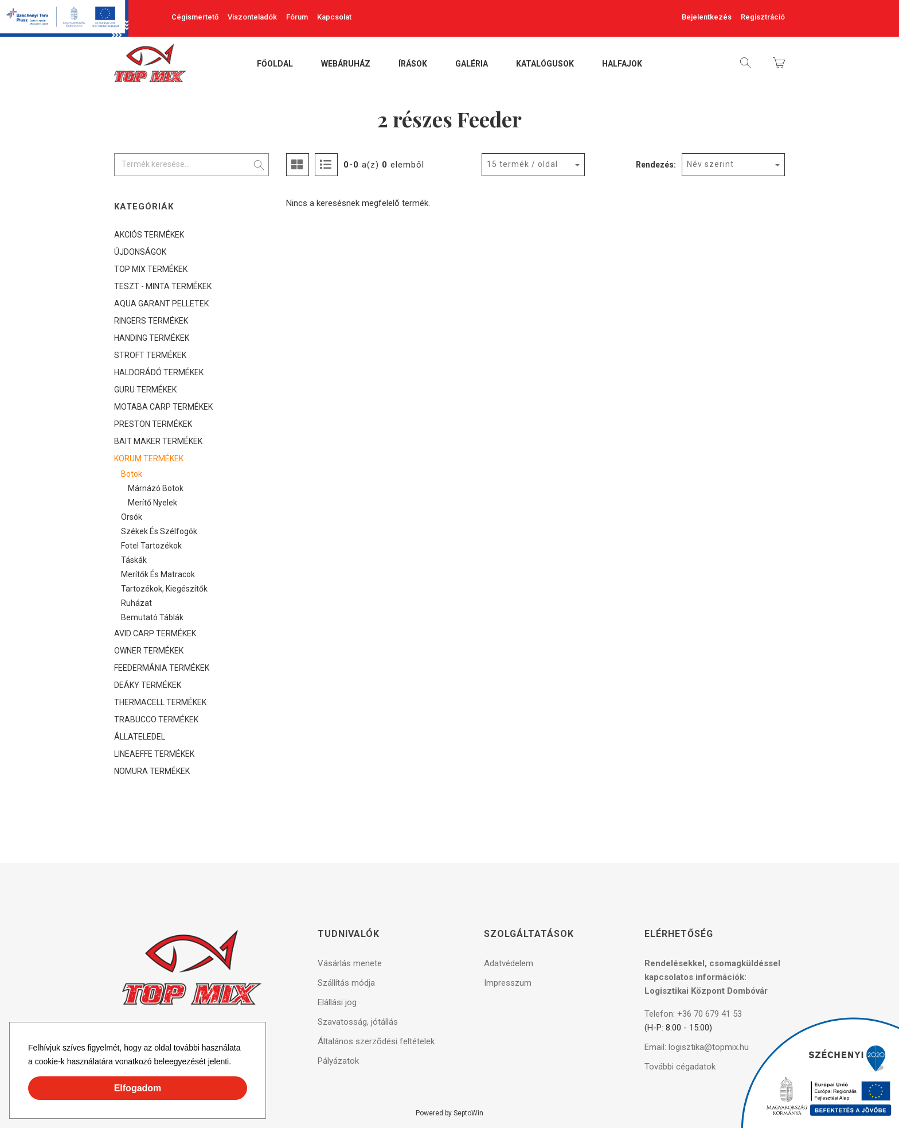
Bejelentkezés (707, 17)
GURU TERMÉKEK (145, 389)
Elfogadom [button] (138, 1088)
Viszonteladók (252, 17)
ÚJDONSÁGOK (140, 251)
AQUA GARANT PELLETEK (161, 303)
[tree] (191, 503)
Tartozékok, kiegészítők (164, 588)
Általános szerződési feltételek (376, 1041)
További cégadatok (680, 1066)
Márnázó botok (155, 488)
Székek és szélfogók (159, 531)
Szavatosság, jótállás (358, 1022)
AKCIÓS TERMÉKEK (149, 234)
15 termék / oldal (522, 164)
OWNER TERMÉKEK (148, 650)
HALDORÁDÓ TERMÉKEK (159, 372)
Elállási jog (337, 1002)
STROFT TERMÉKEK (150, 355)
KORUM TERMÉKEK (148, 458)
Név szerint (710, 164)
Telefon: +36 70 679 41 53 (693, 1014)
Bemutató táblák (152, 617)
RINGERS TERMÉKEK (151, 320)
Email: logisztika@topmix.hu (696, 1047)
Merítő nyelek (152, 502)
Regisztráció (763, 17)
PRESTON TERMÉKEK (153, 424)
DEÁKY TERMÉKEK (147, 685)
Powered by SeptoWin (449, 1113)
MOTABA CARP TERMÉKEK (163, 406)
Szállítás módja (346, 983)
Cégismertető (194, 17)
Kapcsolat (334, 17)
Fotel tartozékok (151, 545)
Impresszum (507, 983)
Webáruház (345, 64)
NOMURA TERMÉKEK (152, 771)
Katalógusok (545, 64)
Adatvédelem (508, 963)
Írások (412, 64)
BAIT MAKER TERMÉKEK (158, 441)
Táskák (134, 560)
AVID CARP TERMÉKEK (155, 633)
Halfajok (622, 64)
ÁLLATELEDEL (139, 736)
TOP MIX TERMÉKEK (150, 269)
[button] (235, 1063)
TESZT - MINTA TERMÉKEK (163, 286)
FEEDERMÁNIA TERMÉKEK (161, 667)
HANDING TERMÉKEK (151, 338)
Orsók (131, 517)
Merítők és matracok (158, 574)
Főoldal (275, 64)
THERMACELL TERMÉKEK (160, 702)
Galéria (471, 64)
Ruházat (136, 603)
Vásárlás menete (350, 963)
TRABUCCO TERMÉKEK (156, 719)
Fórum (297, 17)
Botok (131, 474)
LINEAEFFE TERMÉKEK (154, 754)
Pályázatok (338, 1061)
